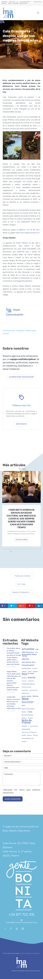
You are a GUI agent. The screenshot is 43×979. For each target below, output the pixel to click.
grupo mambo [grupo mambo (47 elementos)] (26, 696)
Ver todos (22, 469)
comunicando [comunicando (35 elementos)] (26, 668)
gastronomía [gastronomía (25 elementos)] (25, 693)
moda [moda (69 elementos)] (29, 712)
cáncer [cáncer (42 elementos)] (24, 671)
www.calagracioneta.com (30, 233)
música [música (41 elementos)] (24, 718)
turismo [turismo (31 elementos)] (35, 735)
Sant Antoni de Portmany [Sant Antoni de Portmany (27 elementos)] (29, 732)
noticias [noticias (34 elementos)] (24, 726)
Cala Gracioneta (9, 330)
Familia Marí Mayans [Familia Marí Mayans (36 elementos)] (28, 684)
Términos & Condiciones (32, 971)
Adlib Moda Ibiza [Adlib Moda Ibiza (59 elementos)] (28, 652)
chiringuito (20, 330)
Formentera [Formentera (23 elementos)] (25, 690)
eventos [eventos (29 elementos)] (24, 681)
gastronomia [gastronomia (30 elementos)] (34, 690)
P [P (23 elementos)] (28, 726)
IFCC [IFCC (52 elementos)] (23, 706)
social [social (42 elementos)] (24, 735)
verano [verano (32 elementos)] (24, 741)
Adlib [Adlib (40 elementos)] (37, 649)
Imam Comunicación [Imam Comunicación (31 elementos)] (28, 709)
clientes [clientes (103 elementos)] (25, 659)
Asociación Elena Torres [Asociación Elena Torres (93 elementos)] (29, 655)
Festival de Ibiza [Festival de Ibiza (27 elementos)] (26, 687)
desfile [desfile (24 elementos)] (30, 671)
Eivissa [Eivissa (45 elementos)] (24, 678)
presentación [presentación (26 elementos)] (34, 726)
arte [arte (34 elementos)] (36, 652)
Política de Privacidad (18, 971)
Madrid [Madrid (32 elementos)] (24, 712)
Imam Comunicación (13, 953)
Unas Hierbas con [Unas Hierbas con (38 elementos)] (27, 738)
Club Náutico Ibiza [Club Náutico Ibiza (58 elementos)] (28, 662)
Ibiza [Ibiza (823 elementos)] (25, 698)
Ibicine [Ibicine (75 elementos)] (35, 696)
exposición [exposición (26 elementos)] (31, 681)
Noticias (18, 44)
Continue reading (21, 539)
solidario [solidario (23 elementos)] (29, 735)
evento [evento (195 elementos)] (31, 677)
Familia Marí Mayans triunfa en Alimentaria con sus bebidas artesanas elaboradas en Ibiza (14, 702)
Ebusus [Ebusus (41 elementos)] (35, 671)
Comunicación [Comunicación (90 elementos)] (28, 665)
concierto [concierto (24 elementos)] (35, 668)
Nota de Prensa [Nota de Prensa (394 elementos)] (27, 721)
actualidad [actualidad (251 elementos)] (28, 649)
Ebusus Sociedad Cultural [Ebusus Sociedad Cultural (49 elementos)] (28, 674)
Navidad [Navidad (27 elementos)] (30, 718)
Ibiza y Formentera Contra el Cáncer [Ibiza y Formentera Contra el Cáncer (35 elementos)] (28, 702)
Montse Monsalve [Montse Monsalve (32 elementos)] (27, 715)
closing (28, 330)
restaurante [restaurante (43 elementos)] (26, 729)
